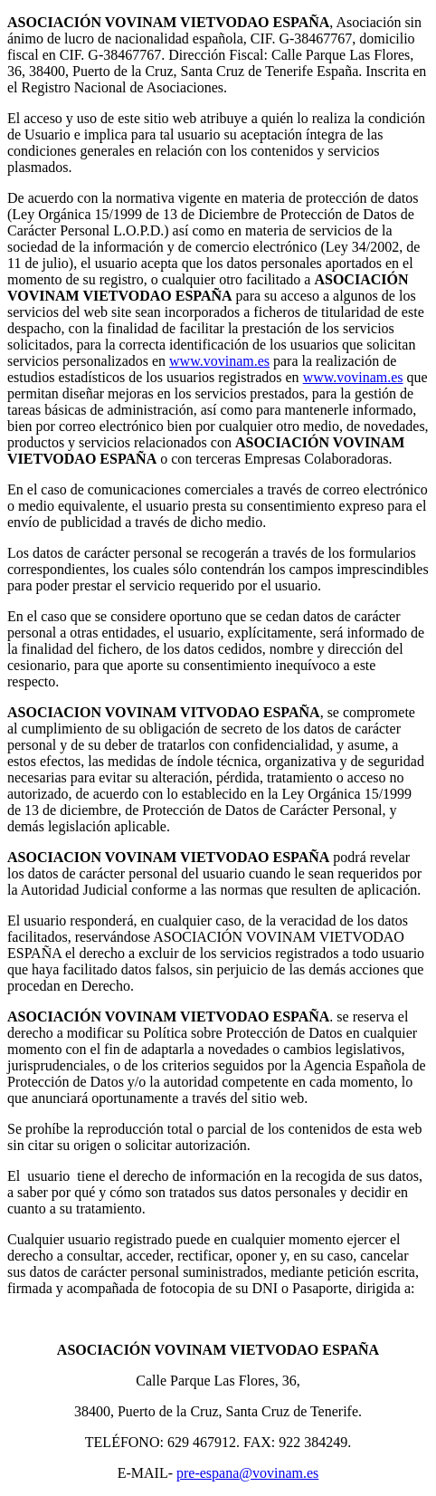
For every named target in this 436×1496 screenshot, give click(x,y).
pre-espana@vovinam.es (247, 1473)
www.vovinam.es (219, 361)
